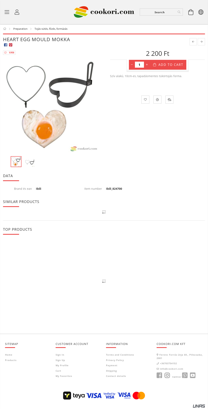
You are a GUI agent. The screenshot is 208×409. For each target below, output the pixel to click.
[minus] (132, 65)
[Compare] (169, 100)
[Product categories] (7, 12)
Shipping (111, 370)
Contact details (116, 376)
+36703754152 (168, 363)
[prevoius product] (193, 42)
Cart (58, 370)
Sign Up (60, 360)
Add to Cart (170, 65)
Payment (111, 365)
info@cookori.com (171, 368)
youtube (192, 376)
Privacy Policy (115, 360)
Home (8, 354)
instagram (167, 376)
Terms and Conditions (120, 354)
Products (10, 360)
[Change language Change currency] (201, 12)
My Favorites (64, 376)
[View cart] (191, 12)
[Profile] (17, 12)
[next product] (201, 42)
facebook (159, 376)
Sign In (60, 354)
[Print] (157, 100)
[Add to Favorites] (145, 100)
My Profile (62, 365)
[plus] (147, 65)
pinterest (184, 376)
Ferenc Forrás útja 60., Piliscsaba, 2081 (180, 356)
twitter (176, 377)
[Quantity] (139, 65)
